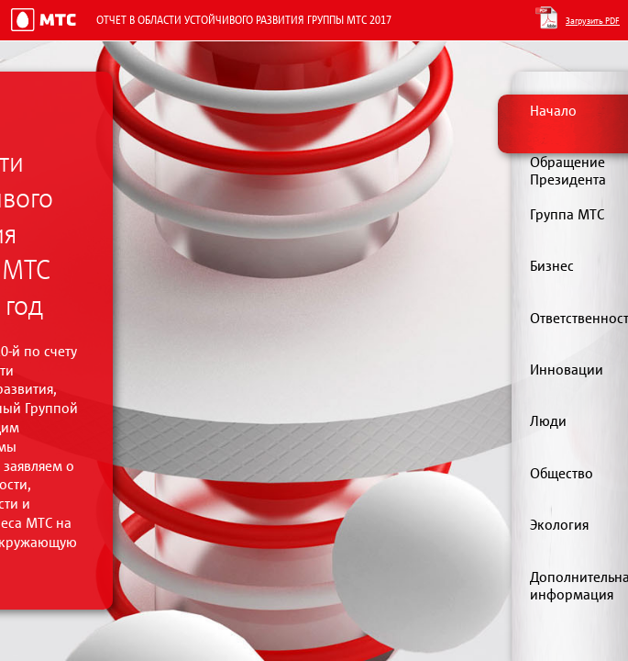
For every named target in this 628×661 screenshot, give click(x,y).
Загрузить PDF (593, 20)
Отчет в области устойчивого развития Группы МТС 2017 (243, 19)
